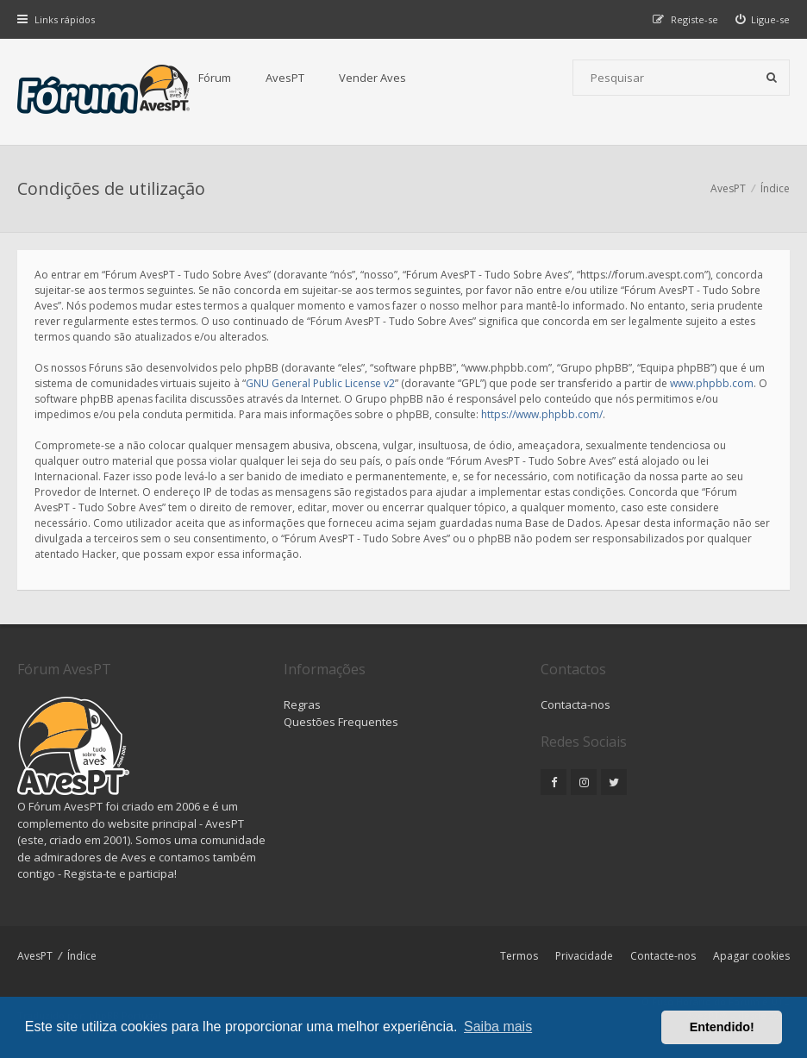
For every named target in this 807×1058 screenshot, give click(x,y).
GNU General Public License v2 (320, 383)
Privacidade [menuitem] (584, 955)
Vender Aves (372, 77)
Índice (82, 955)
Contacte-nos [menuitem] (663, 955)
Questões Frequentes (341, 721)
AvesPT (285, 77)
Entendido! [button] (722, 1027)
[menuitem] (763, 19)
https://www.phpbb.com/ (542, 414)
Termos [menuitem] (519, 955)
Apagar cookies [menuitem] (751, 955)
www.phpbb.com (712, 383)
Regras (302, 704)
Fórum (214, 77)
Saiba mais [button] (498, 1026)
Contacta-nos (575, 704)
